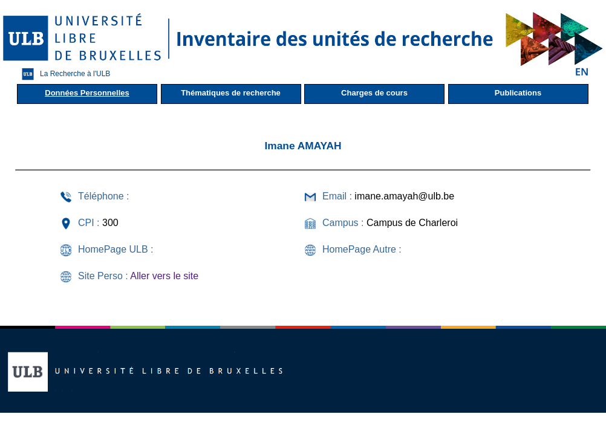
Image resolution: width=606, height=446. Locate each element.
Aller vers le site (164, 276)
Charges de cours (374, 92)
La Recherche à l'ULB (63, 74)
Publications (518, 92)
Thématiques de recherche (231, 92)
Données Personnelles (87, 92)
